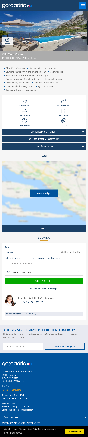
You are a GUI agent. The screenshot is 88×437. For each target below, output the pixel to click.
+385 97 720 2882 (30, 302)
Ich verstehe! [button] (75, 431)
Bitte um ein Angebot (64, 346)
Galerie (7, 41)
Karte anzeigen (44, 193)
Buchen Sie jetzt (44, 281)
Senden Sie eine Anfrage (44, 288)
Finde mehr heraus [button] (13, 433)
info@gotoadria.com (11, 390)
